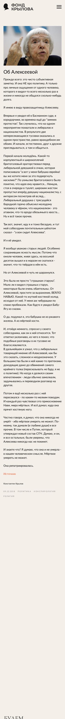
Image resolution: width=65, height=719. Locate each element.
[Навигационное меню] (59, 7)
